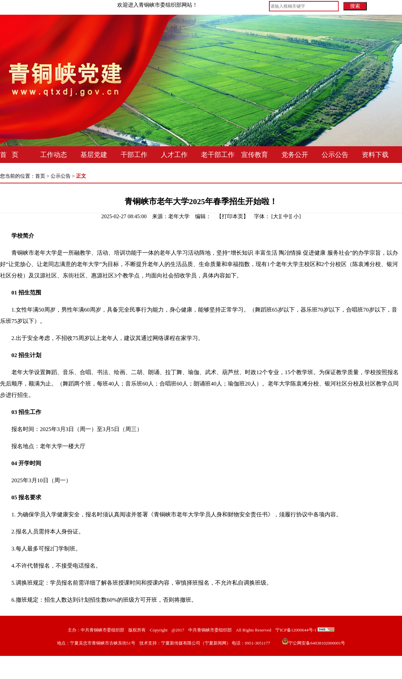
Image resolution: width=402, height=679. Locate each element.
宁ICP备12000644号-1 (295, 629)
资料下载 (375, 154)
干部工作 (134, 154)
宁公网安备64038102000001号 (313, 643)
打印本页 (232, 216)
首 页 (9, 154)
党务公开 (294, 154)
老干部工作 (217, 154)
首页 (40, 176)
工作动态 (53, 154)
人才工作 (174, 154)
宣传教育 (254, 154)
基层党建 (93, 154)
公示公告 (335, 154)
